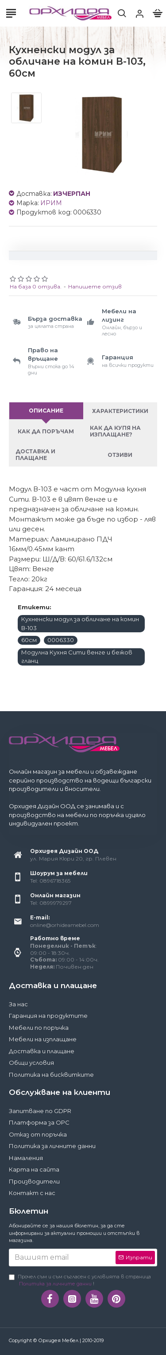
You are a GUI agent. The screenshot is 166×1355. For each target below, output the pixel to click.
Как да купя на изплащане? (115, 431)
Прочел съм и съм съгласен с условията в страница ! (80, 1280)
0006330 (60, 639)
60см (29, 639)
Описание (46, 410)
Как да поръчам (46, 431)
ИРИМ (51, 203)
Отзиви (120, 455)
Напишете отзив (95, 286)
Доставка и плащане (35, 454)
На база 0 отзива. (36, 286)
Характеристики (120, 411)
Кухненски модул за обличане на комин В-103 (80, 623)
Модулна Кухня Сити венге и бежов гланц (76, 657)
